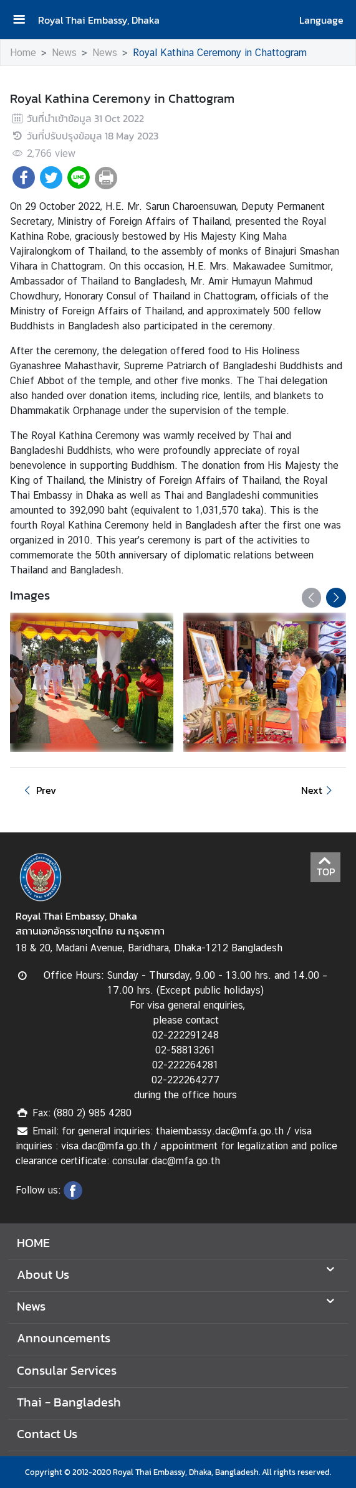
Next (318, 790)
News (64, 53)
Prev (38, 790)
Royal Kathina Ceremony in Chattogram (220, 53)
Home (23, 53)
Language (321, 19)
